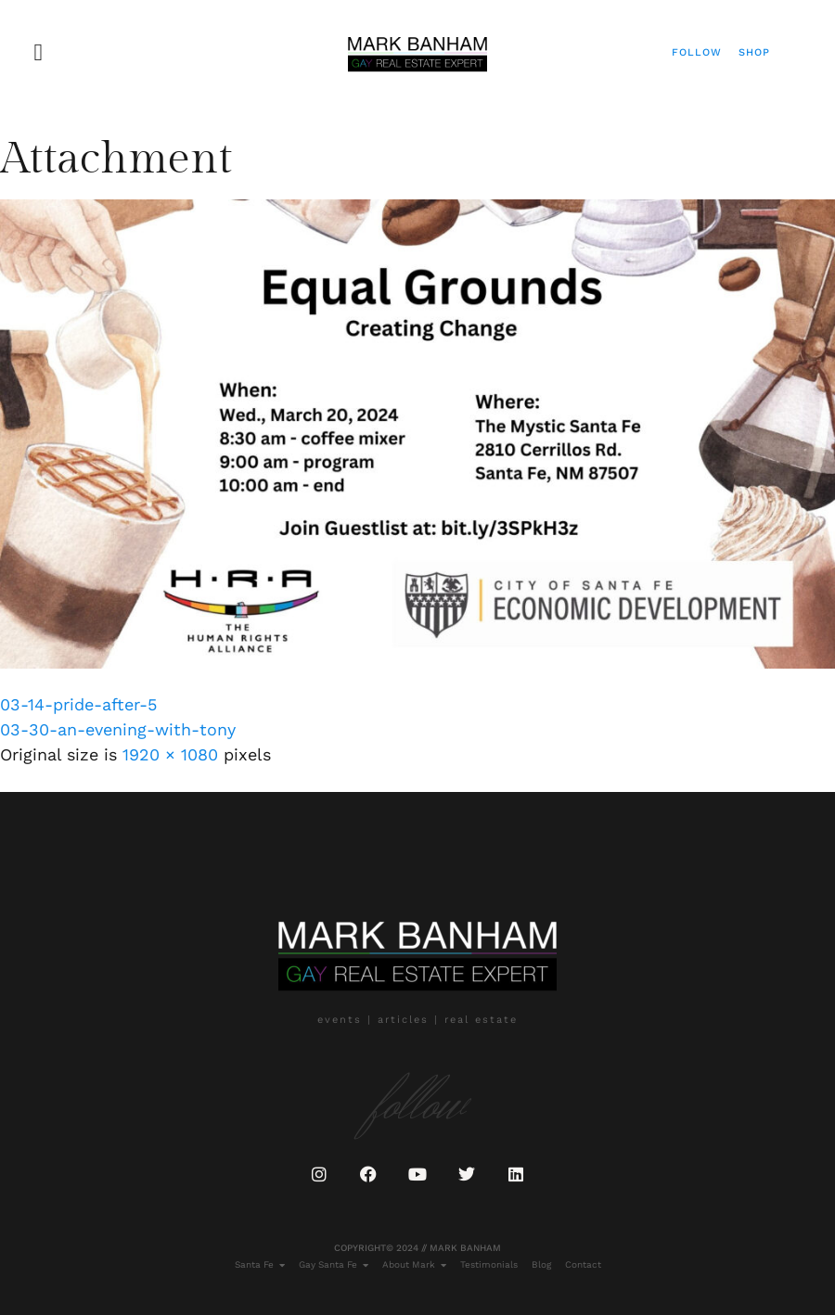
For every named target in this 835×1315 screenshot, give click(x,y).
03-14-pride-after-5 (78, 704)
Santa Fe (260, 1265)
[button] (38, 52)
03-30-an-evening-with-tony (118, 729)
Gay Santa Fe (333, 1265)
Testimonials (489, 1264)
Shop (754, 52)
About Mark (414, 1265)
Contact (583, 1264)
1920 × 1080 (170, 754)
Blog (541, 1264)
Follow (697, 52)
